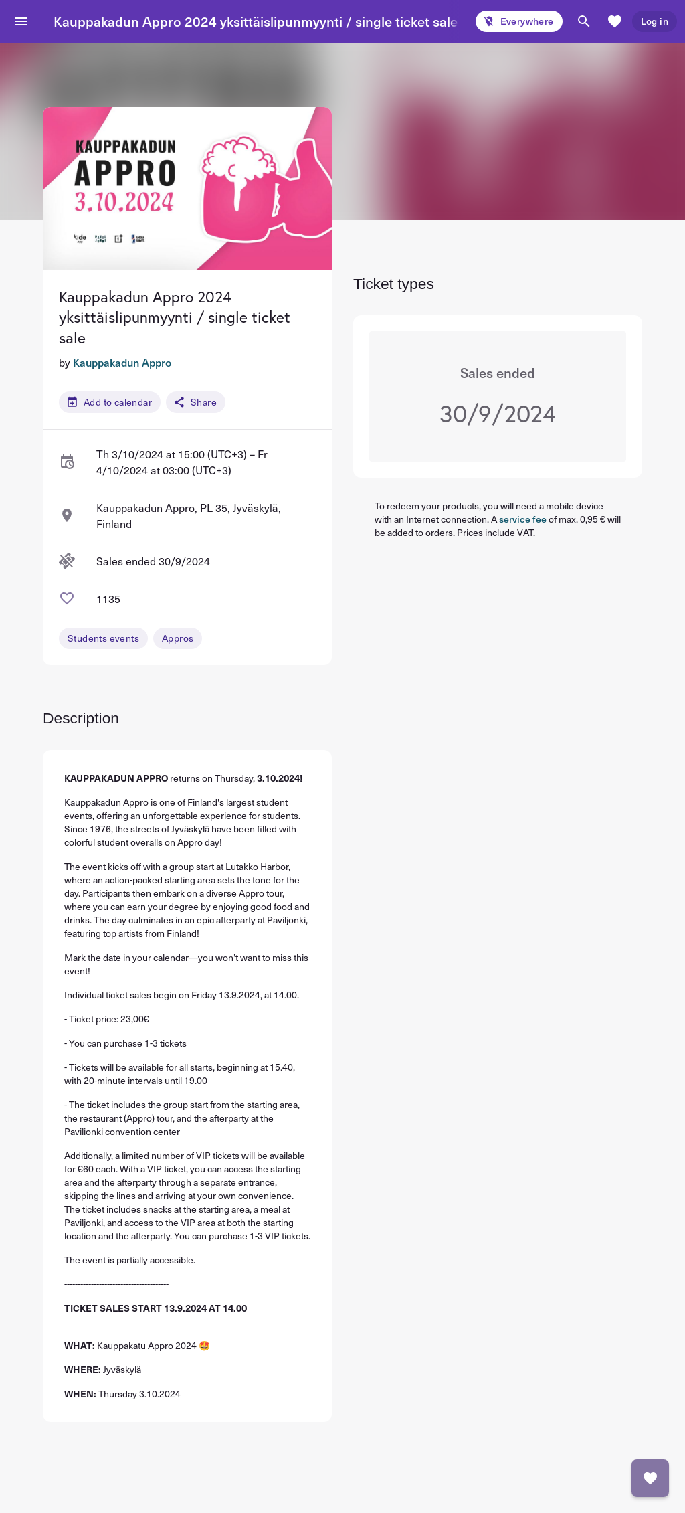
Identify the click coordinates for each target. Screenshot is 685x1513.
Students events (103, 638)
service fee (523, 519)
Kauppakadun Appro (122, 362)
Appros (177, 638)
